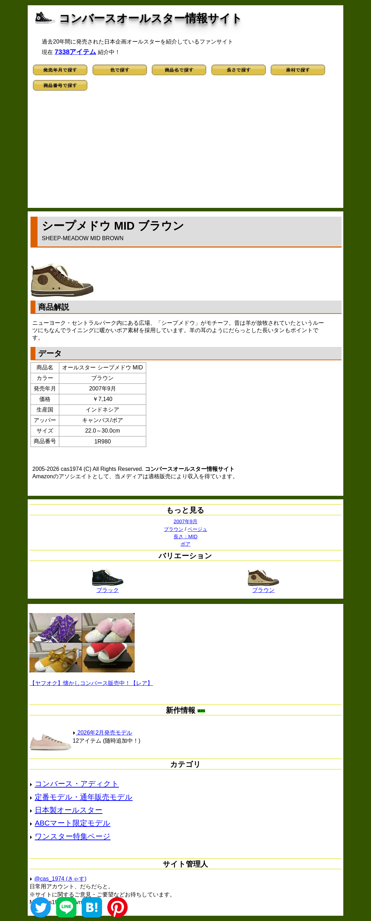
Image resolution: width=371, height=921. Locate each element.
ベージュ (197, 529)
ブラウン (173, 529)
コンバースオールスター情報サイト (150, 18)
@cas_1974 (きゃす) (60, 879)
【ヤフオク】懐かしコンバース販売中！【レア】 (91, 683)
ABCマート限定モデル (72, 823)
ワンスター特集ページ (72, 836)
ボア (185, 544)
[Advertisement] (185, 152)
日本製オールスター (68, 810)
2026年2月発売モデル (102, 733)
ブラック (107, 587)
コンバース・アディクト (77, 783)
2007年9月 (185, 521)
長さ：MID (185, 536)
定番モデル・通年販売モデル (84, 797)
